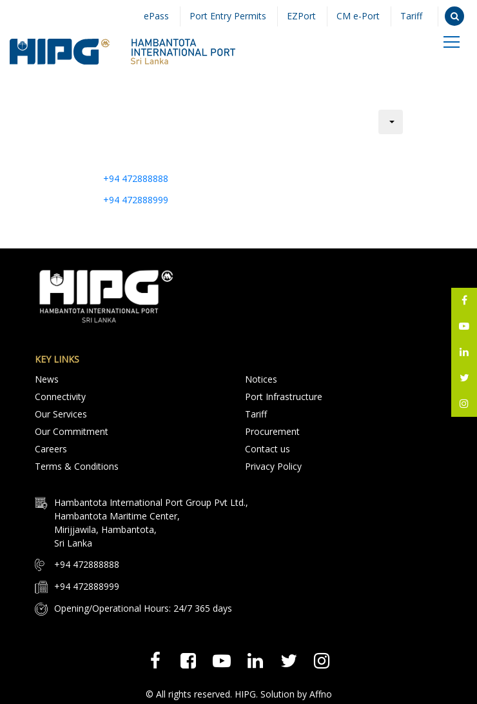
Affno (320, 689)
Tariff (411, 16)
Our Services (61, 413)
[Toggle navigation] (451, 41)
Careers (51, 446)
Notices (261, 379)
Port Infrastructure (283, 396)
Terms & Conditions (77, 463)
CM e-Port (356, 16)
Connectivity (60, 396)
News (47, 379)
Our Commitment (71, 429)
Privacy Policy (273, 463)
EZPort (298, 16)
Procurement (272, 429)
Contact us (267, 446)
